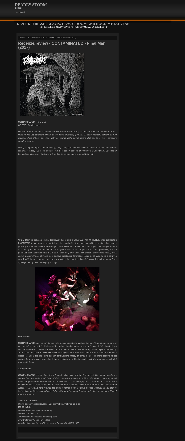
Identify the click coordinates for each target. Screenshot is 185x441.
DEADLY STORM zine (31, 6)
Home (22, 37)
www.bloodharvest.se (28, 413)
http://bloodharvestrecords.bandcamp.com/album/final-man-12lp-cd (49, 404)
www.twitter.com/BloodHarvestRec (34, 420)
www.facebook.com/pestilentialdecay (35, 410)
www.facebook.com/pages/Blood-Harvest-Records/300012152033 (48, 423)
